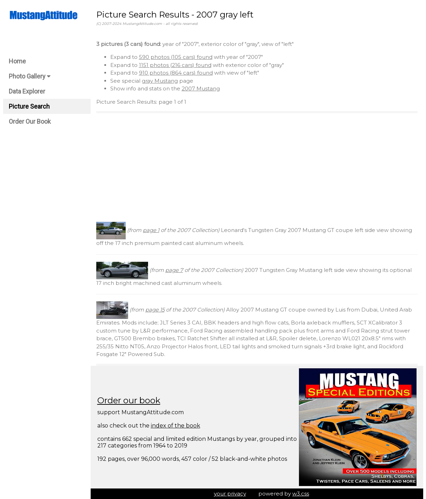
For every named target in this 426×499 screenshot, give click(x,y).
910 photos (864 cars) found (176, 72)
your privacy (230, 493)
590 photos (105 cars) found (175, 57)
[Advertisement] (257, 167)
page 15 (155, 309)
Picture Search (29, 106)
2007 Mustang (201, 88)
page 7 (174, 270)
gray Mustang (160, 80)
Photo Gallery (29, 76)
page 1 (151, 230)
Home (17, 61)
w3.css (300, 493)
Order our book (128, 400)
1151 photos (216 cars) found (175, 65)
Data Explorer (27, 91)
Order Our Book (30, 121)
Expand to (124, 57)
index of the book (175, 425)
